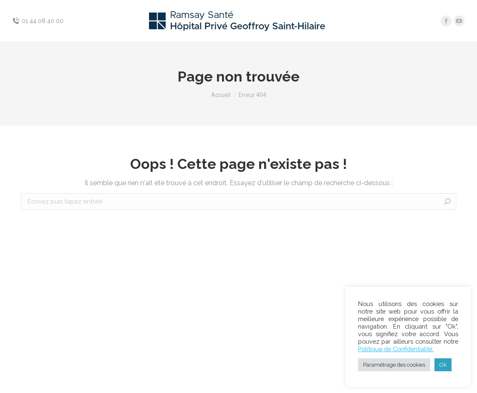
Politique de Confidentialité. (396, 348)
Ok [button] (443, 365)
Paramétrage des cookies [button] (394, 365)
